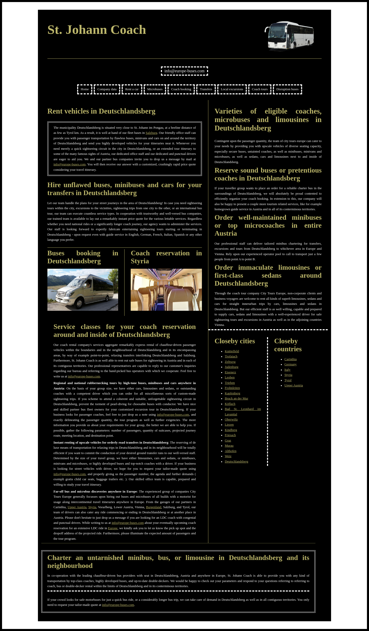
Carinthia (290, 359)
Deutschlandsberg (236, 461)
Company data (106, 89)
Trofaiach (231, 356)
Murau (229, 445)
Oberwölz (231, 419)
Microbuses (155, 89)
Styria (92, 507)
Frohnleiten (232, 388)
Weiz (228, 456)
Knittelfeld (232, 351)
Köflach (230, 404)
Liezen (229, 424)
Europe (113, 528)
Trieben (230, 383)
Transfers (206, 89)
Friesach (230, 435)
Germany (290, 364)
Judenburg (231, 367)
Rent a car (132, 89)
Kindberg (231, 430)
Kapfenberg (232, 393)
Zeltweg (230, 362)
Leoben (229, 377)
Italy (287, 370)
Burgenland (153, 507)
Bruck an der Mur (236, 398)
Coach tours (260, 89)
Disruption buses (287, 89)
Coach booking (181, 89)
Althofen (231, 451)
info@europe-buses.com (184, 71)
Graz (228, 440)
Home (85, 89)
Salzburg (151, 133)
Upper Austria (77, 507)
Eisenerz (230, 372)
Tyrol (288, 380)
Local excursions (232, 89)
